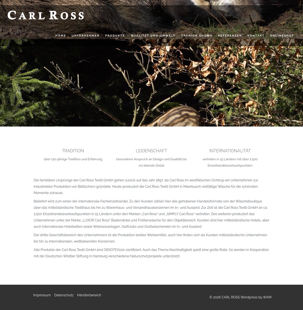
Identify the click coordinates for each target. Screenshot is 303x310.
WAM (267, 297)
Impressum (42, 295)
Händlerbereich (89, 295)
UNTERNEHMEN (86, 35)
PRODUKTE (115, 35)
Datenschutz (63, 295)
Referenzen (230, 35)
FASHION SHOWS (197, 35)
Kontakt (256, 35)
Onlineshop (282, 35)
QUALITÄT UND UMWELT (153, 35)
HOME (61, 35)
